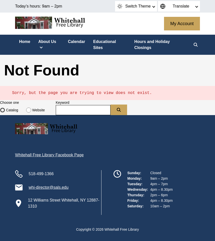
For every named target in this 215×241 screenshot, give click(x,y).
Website (38, 110)
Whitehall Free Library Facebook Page (49, 155)
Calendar (76, 41)
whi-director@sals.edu (49, 187)
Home (24, 41)
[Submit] (119, 110)
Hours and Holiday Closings (152, 44)
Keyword (62, 103)
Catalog (12, 110)
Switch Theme (134, 6)
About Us (47, 41)
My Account (182, 23)
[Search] (195, 44)
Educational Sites (104, 44)
